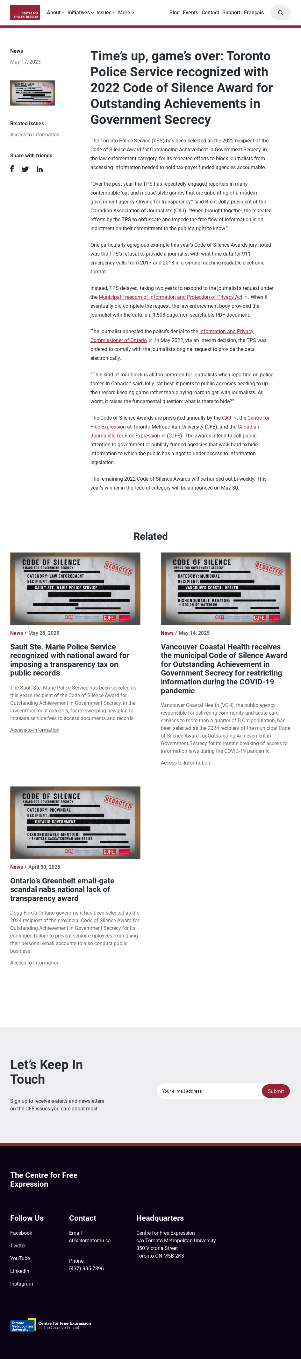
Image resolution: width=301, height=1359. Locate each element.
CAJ (229, 418)
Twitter (18, 1246)
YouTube (20, 1258)
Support (231, 13)
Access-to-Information (35, 135)
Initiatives (79, 13)
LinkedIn (19, 1271)
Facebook (21, 1233)
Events (190, 13)
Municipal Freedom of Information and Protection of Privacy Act (173, 297)
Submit (276, 1091)
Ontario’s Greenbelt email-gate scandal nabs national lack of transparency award (62, 889)
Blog (174, 13)
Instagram (21, 1284)
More (124, 13)
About (54, 13)
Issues (104, 13)
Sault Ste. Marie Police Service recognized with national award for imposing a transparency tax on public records (70, 660)
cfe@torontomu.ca (90, 1241)
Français (254, 13)
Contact (210, 13)
